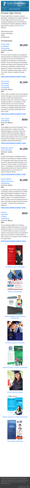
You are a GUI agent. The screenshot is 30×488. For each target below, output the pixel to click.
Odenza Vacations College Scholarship (15, 417)
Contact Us (7, 483)
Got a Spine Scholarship (15, 441)
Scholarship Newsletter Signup (8, 478)
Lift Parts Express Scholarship (15, 343)
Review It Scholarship (15, 291)
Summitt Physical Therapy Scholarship (15, 367)
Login (11, 9)
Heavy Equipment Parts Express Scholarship (15, 317)
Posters (26, 480)
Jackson (21, 25)
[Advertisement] (15, 460)
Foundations (4, 481)
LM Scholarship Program (15, 392)
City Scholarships (19, 480)
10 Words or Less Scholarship (15, 267)
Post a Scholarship (21, 478)
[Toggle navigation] (4, 9)
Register (17, 9)
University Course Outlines (14, 481)
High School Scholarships (7, 480)
